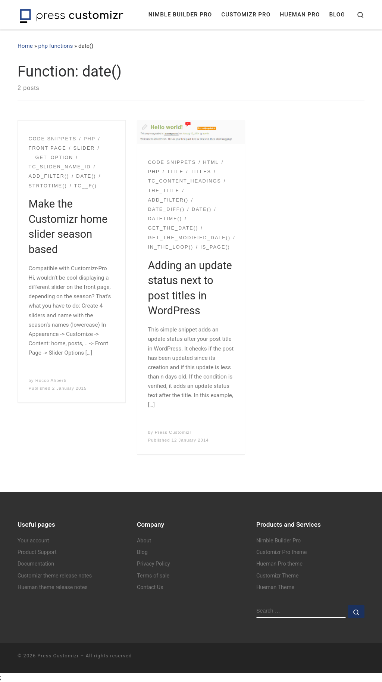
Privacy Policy (153, 564)
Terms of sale (153, 576)
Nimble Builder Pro (278, 541)
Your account (33, 541)
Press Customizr (173, 432)
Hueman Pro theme (279, 564)
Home (25, 46)
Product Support (37, 552)
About (144, 541)
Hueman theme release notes (53, 587)
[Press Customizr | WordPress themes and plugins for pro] (72, 14)
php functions (55, 46)
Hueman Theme (275, 587)
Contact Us (150, 587)
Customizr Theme (277, 576)
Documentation (36, 564)
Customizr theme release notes (55, 576)
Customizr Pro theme (281, 552)
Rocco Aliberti (51, 380)
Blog (142, 552)
